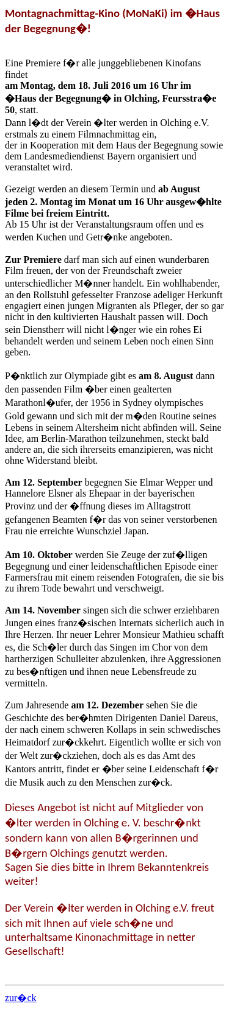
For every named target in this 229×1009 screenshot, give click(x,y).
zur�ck (21, 998)
